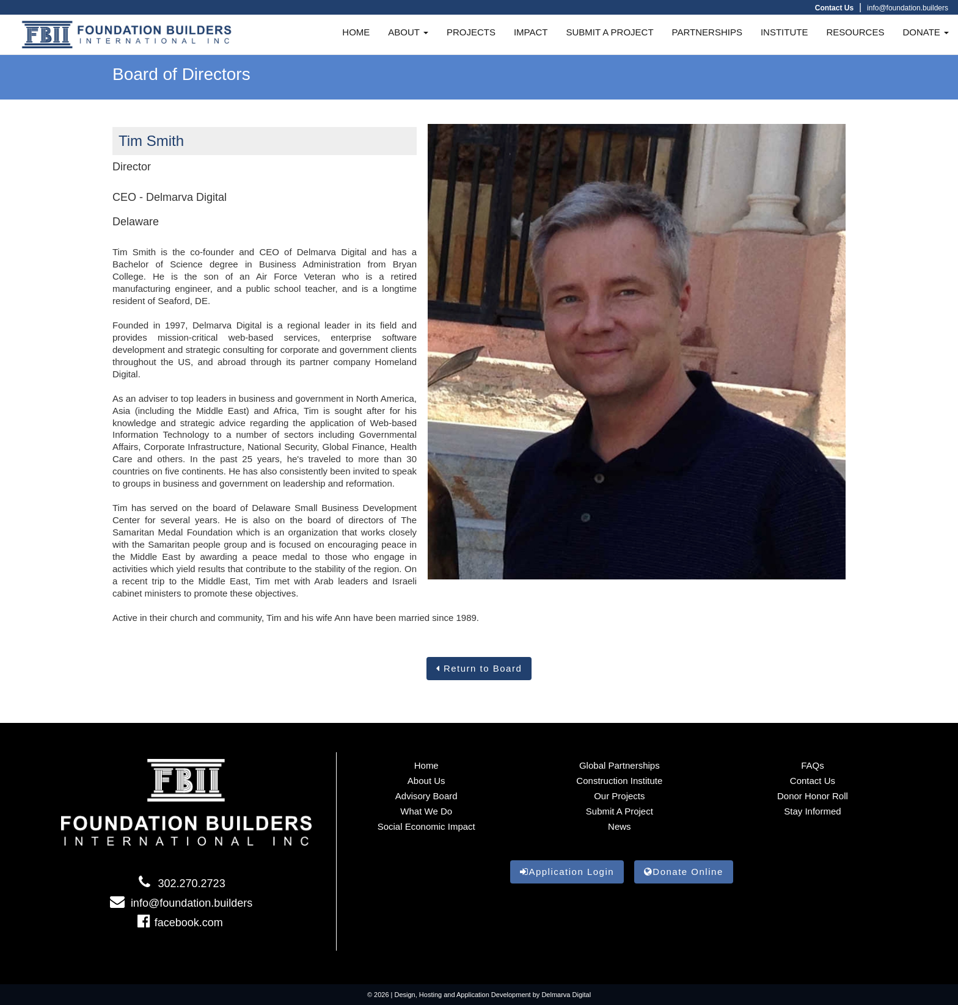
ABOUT (408, 32)
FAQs (812, 765)
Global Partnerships (619, 765)
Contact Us (812, 780)
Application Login (567, 871)
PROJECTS (471, 32)
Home (426, 765)
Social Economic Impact (426, 826)
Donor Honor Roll (812, 796)
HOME (356, 32)
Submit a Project (619, 811)
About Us (426, 780)
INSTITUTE (784, 32)
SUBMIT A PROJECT (610, 32)
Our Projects (619, 796)
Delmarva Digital (566, 994)
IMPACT (531, 32)
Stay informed (812, 811)
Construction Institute (619, 780)
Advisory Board (426, 796)
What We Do (426, 811)
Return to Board (479, 668)
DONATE (925, 32)
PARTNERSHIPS (707, 32)
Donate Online (683, 871)
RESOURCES (855, 32)
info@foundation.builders (907, 8)
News (619, 826)
